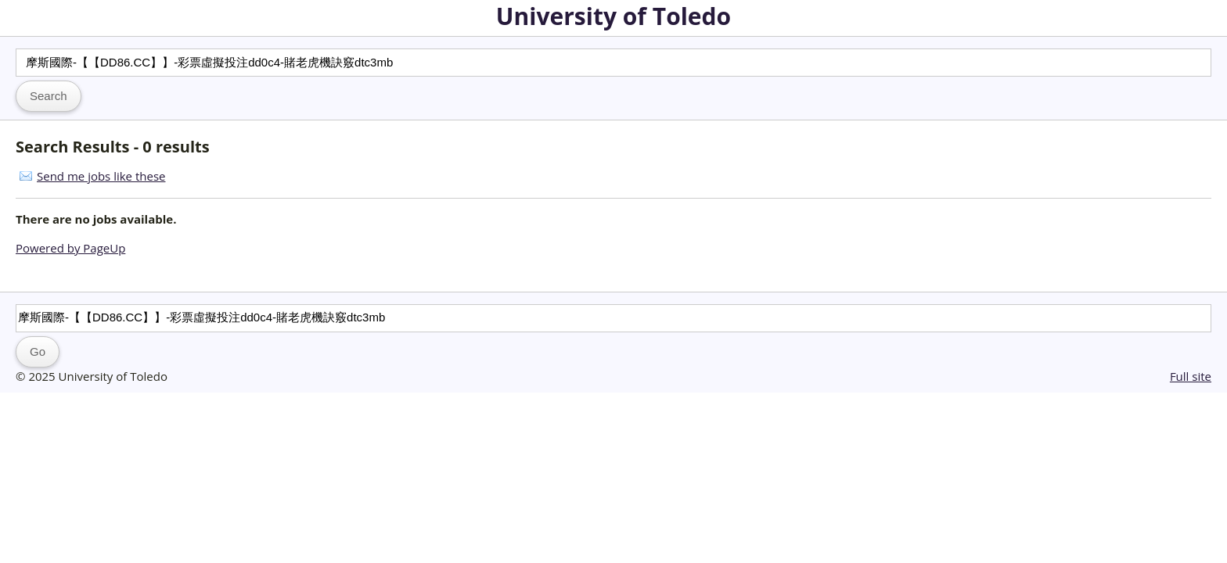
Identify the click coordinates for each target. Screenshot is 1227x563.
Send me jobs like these (101, 176)
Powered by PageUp (70, 248)
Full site (1190, 376)
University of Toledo (613, 16)
